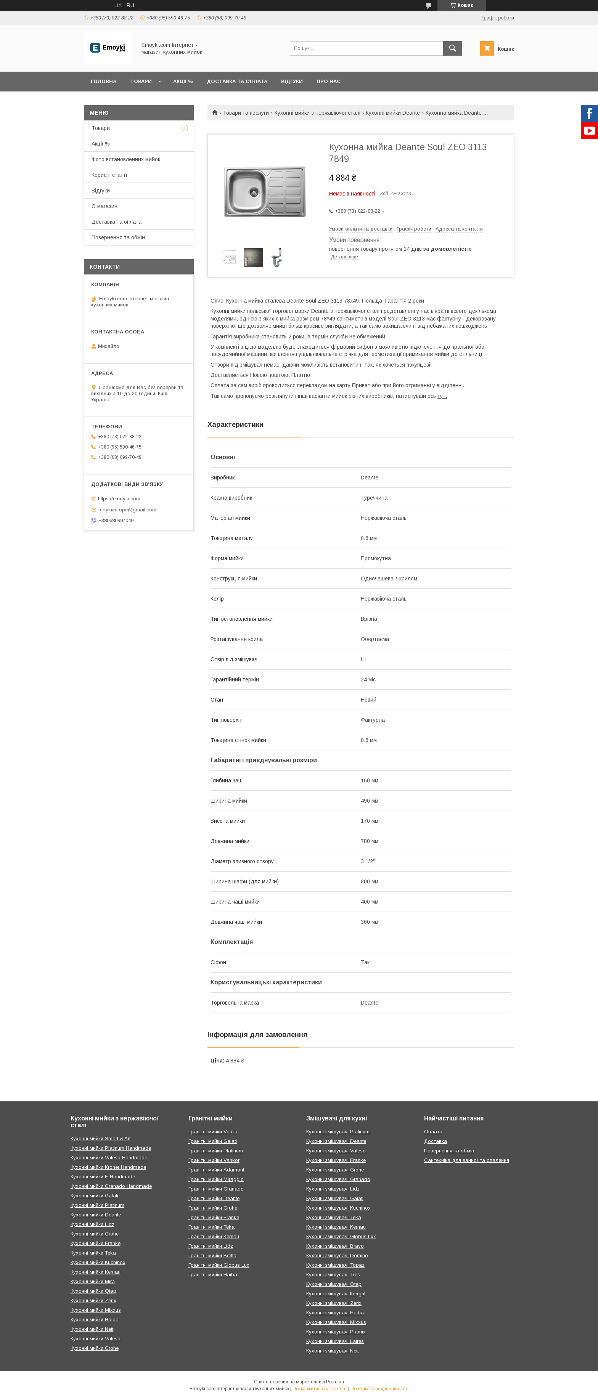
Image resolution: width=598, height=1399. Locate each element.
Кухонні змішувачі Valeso (336, 1151)
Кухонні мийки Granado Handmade (111, 1186)
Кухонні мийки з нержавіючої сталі (317, 113)
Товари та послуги (246, 113)
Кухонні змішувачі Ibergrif (335, 1293)
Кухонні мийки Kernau (96, 1272)
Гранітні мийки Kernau (213, 1236)
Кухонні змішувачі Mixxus (336, 1322)
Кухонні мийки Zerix (93, 1300)
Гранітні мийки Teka (211, 1227)
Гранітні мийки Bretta (212, 1255)
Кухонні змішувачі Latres (335, 1341)
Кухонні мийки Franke (96, 1243)
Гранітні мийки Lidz (210, 1246)
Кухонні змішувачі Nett (332, 1351)
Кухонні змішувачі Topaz (335, 1265)
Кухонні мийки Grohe (95, 1234)
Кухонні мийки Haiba (95, 1319)
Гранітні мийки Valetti (212, 1132)
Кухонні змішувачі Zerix (334, 1303)
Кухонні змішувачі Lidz (333, 1189)
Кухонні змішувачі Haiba (335, 1313)
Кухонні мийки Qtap (93, 1291)
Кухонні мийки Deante (393, 113)
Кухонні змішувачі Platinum (338, 1132)
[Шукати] (452, 48)
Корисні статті (109, 175)
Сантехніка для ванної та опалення (466, 1160)
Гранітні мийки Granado (216, 1189)
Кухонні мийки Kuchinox (98, 1262)
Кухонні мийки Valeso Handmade (109, 1157)
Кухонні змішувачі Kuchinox (338, 1208)
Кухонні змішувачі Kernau (336, 1227)
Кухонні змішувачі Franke (336, 1160)
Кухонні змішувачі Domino (337, 1255)
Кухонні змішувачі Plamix (336, 1332)
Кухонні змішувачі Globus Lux (341, 1236)
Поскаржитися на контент (320, 1388)
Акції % (183, 81)
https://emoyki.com (119, 499)
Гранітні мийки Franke (213, 1217)
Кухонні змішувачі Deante (336, 1141)
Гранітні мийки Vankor (214, 1160)
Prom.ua (335, 1382)
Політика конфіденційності (379, 1388)
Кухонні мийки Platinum (97, 1205)
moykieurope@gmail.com (127, 510)
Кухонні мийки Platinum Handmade (111, 1148)
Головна (103, 81)
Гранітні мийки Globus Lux (218, 1265)
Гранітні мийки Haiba (212, 1274)
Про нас (329, 81)
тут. (442, 396)
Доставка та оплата (237, 81)
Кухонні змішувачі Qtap (334, 1284)
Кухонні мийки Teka (93, 1253)
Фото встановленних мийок (126, 159)
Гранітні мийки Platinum (215, 1151)
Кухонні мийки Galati (94, 1196)
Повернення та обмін (118, 237)
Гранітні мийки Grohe (212, 1208)
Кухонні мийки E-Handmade (103, 1176)
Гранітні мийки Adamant (216, 1170)
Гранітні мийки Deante (214, 1198)
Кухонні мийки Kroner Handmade (108, 1167)
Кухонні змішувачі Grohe (335, 1170)
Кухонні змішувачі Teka (333, 1217)
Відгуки (292, 81)
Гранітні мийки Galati (212, 1141)
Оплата (433, 1132)
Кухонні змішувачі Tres (333, 1274)
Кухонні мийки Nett (92, 1329)
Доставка (435, 1141)
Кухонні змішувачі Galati (334, 1198)
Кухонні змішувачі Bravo (335, 1246)
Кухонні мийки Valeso (96, 1338)
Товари (141, 81)
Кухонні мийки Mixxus (96, 1310)
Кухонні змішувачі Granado (338, 1179)
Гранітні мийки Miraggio (216, 1179)
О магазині (105, 206)
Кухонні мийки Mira (93, 1281)
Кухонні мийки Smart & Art (100, 1138)
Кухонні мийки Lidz (92, 1224)
